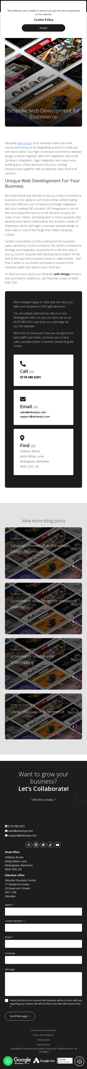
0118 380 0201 (30, 377)
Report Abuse (43, 1044)
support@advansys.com (35, 416)
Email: (9, 937)
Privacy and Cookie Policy (43, 1030)
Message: (10, 969)
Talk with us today (42, 799)
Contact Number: (15, 920)
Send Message (18, 1016)
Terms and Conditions (43, 1035)
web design (24, 143)
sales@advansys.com (33, 412)
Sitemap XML (43, 1039)
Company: (10, 953)
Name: (9, 904)
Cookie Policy (43, 20)
